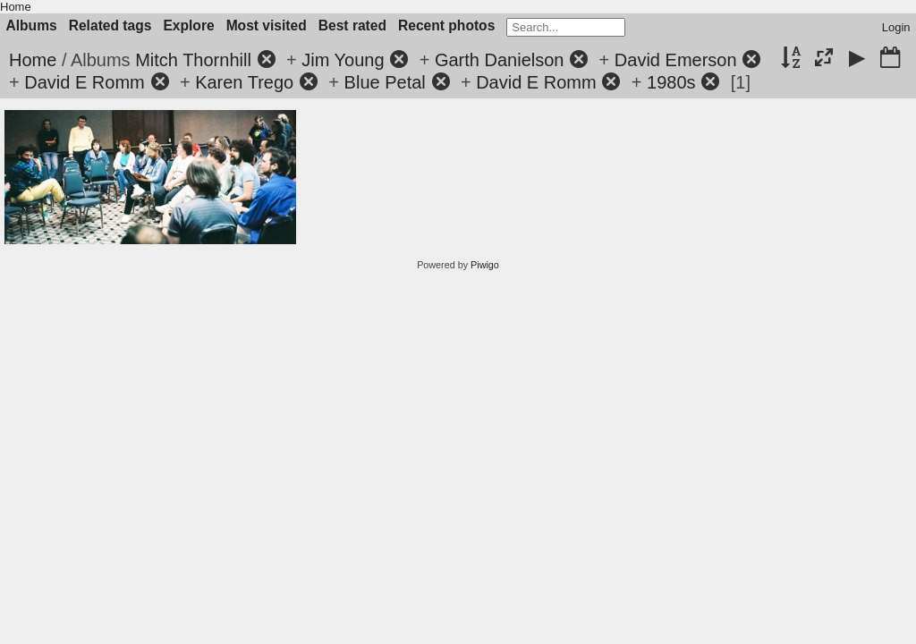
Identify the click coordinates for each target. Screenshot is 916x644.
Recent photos (446, 25)
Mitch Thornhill (193, 60)
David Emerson (676, 60)
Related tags (110, 25)
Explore (188, 25)
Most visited (266, 25)
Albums (31, 25)
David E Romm (84, 82)
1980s (671, 82)
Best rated (352, 25)
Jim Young (342, 60)
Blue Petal (385, 82)
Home (15, 6)
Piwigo (485, 264)
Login (896, 27)
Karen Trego (244, 82)
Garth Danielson (499, 60)
